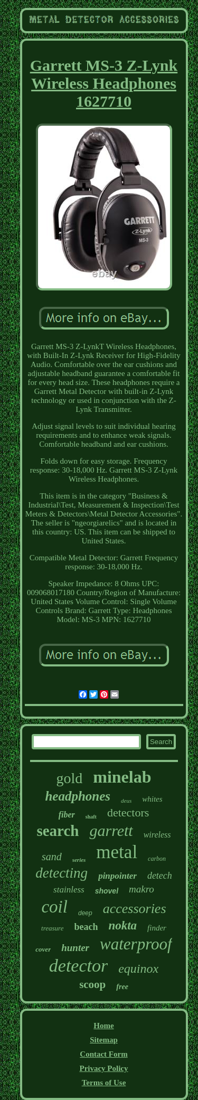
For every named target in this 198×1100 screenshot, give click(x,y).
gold (69, 778)
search (57, 830)
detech (159, 875)
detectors (128, 812)
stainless (68, 890)
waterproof (136, 944)
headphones (77, 796)
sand (52, 856)
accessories (134, 908)
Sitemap (104, 1040)
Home (103, 1025)
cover (43, 949)
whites (152, 799)
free (122, 987)
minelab (122, 776)
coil (54, 906)
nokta (122, 925)
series (79, 860)
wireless (157, 834)
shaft (91, 817)
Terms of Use (104, 1082)
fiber (67, 814)
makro (141, 889)
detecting (61, 873)
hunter (75, 947)
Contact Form (103, 1054)
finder (156, 928)
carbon (157, 858)
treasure (52, 928)
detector (78, 965)
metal (116, 852)
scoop (92, 984)
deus (126, 800)
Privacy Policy (103, 1068)
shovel (106, 891)
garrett (111, 830)
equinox (138, 968)
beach (86, 927)
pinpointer (117, 876)
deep (85, 913)
